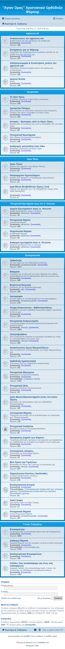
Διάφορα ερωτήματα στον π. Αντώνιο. (30, 242)
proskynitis (30, 625)
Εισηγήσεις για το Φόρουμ (24, 49)
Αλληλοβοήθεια (18, 334)
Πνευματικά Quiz (19, 385)
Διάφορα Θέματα (19, 540)
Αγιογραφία (16, 296)
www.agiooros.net (26, 54)
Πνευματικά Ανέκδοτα (21, 426)
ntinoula (24, 327)
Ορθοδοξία (15, 260)
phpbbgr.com (44, 642)
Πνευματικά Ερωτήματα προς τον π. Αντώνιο (32, 204)
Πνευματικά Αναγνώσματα (24, 321)
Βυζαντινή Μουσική (20, 285)
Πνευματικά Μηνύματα (22, 372)
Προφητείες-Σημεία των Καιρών (27, 437)
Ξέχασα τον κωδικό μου (11, 598)
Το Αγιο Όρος (17, 97)
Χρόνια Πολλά (17, 79)
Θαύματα (15, 271)
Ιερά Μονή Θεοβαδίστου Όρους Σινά (29, 186)
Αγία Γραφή (16, 500)
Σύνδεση (5, 582)
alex (22, 289)
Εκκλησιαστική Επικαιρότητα (25, 554)
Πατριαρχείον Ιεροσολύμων (25, 175)
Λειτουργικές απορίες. (22, 451)
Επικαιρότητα (17, 529)
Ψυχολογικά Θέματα (20, 231)
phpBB (26, 636)
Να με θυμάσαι (45, 598)
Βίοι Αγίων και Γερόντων (23, 462)
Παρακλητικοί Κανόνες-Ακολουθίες (28, 473)
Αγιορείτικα (32, 92)
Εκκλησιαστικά (32, 255)
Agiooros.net (32, 33)
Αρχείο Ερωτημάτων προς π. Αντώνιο (30, 208)
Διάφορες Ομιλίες (31, 379)
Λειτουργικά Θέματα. (21, 413)
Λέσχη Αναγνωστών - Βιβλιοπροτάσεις (31, 307)
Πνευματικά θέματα (20, 220)
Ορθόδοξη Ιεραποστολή (23, 361)
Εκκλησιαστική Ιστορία (22, 484)
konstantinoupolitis (29, 265)
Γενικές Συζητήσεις (32, 524)
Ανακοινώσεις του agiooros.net (27, 38)
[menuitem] (11, 18)
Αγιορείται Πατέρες (20, 108)
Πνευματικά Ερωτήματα (22, 135)
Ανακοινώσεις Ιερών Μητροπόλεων (29, 347)
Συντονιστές (26, 43)
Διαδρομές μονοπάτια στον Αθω (27, 146)
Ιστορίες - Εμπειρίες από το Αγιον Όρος (31, 121)
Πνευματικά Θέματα (20, 511)
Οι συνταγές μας (31, 547)
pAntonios (25, 213)
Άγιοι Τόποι (32, 159)
